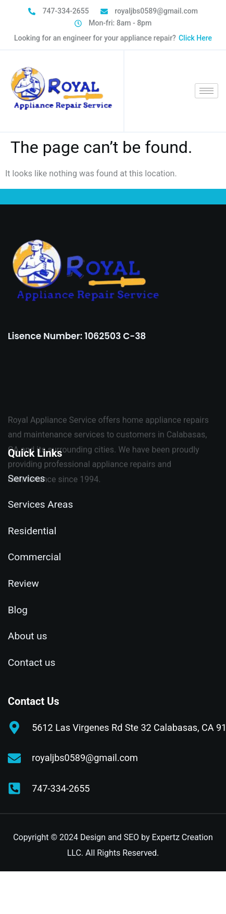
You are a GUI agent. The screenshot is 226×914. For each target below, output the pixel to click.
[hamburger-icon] (206, 90)
